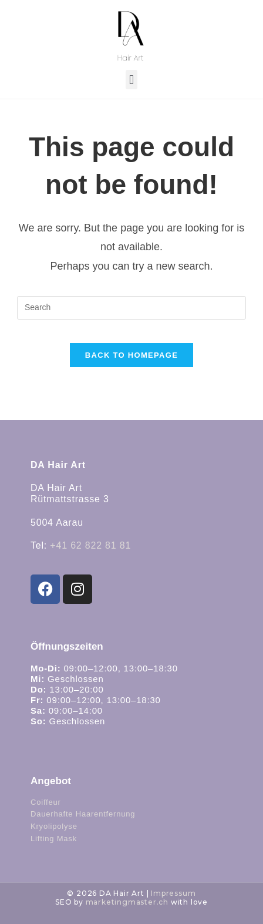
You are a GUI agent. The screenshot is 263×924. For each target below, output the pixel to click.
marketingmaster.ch (127, 902)
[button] (131, 79)
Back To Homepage (131, 355)
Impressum (173, 893)
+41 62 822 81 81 (90, 545)
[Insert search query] (131, 308)
